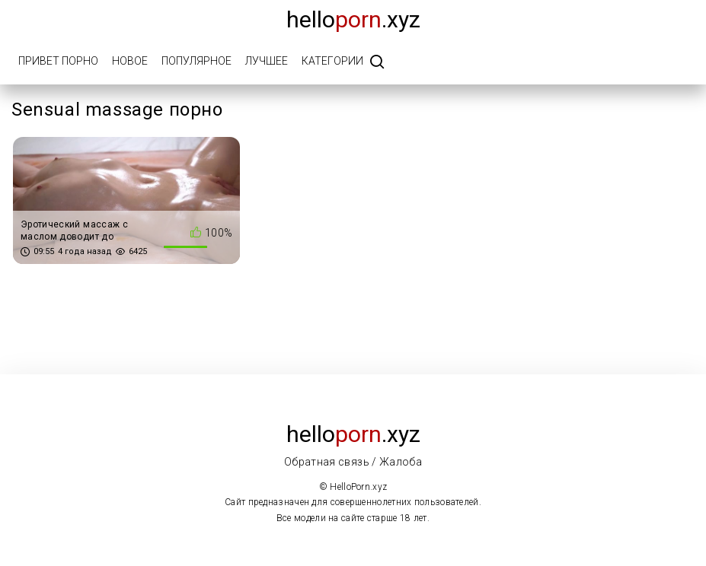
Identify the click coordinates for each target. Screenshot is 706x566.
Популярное (196, 61)
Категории (332, 61)
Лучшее (266, 61)
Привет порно (58, 61)
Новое (130, 61)
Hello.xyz (353, 19)
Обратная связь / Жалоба (353, 462)
